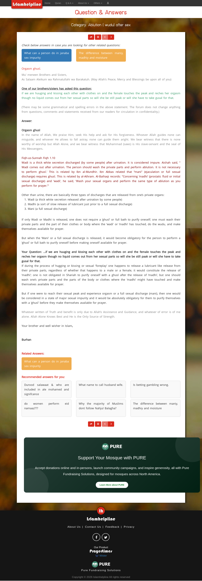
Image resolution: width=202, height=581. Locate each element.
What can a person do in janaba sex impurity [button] (46, 55)
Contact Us (93, 526)
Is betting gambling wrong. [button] (151, 385)
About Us (74, 526)
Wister (101, 555)
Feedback (112, 526)
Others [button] (98, 3)
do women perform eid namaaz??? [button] (46, 406)
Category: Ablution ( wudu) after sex (101, 25)
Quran (58, 3)
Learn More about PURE (112, 485)
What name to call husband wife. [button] (101, 385)
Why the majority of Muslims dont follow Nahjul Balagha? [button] (101, 406)
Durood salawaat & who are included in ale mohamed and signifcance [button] (46, 389)
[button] (108, 3)
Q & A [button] (69, 3)
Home (47, 3)
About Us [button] (83, 3)
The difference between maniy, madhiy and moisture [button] (101, 55)
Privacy (129, 526)
